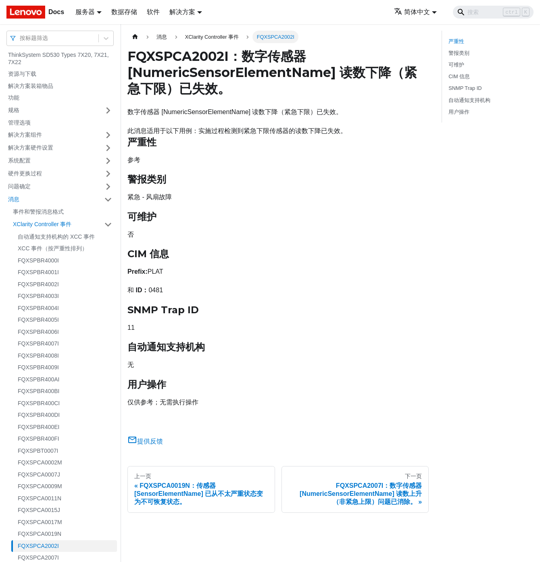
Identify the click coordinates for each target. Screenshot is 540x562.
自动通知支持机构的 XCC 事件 (56, 236)
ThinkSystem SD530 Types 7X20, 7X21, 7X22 (58, 58)
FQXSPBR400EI (39, 427)
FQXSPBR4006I (38, 332)
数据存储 (124, 11)
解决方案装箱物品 (30, 86)
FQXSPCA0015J (39, 510)
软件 (153, 11)
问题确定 (19, 186)
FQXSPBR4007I (38, 343)
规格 (13, 110)
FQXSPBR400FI (38, 438)
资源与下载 (22, 74)
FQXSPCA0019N (39, 534)
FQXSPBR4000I (38, 260)
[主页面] (135, 37)
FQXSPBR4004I (38, 308)
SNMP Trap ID (465, 88)
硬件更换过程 (25, 173)
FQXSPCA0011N (39, 498)
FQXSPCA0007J (39, 474)
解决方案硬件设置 (30, 147)
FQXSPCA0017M (40, 522)
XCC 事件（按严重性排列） (53, 248)
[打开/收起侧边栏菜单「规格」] (108, 110)
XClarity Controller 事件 (42, 224)
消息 (13, 199)
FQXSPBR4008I (38, 355)
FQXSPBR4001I (38, 272)
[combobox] (20, 38)
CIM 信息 (459, 76)
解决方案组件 (25, 134)
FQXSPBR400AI (39, 379)
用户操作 (458, 112)
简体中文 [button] (412, 11)
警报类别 (458, 53)
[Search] (493, 12)
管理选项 (19, 122)
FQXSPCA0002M (40, 462)
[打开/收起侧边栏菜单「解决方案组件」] (108, 135)
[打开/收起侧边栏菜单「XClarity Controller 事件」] (108, 224)
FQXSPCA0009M (40, 486)
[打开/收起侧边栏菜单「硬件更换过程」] (108, 173)
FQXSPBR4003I (38, 296)
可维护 (456, 65)
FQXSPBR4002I (38, 284)
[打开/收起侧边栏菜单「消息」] (108, 199)
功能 (13, 97)
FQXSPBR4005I (38, 319)
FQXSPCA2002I (38, 546)
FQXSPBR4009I (38, 367)
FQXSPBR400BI (39, 391)
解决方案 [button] (182, 11)
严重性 (456, 41)
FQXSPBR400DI (39, 415)
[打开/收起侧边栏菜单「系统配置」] (108, 160)
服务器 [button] (85, 11)
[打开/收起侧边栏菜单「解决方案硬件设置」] (108, 148)
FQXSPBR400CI (39, 403)
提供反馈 (145, 441)
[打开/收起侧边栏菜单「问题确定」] (108, 186)
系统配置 (19, 160)
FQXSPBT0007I (38, 451)
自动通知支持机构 (469, 100)
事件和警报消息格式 (38, 211)
